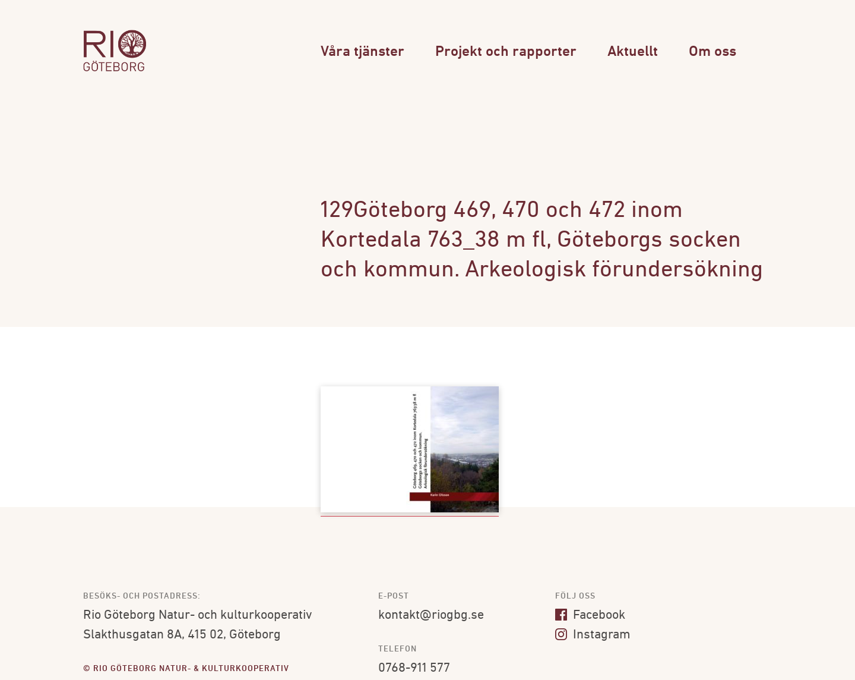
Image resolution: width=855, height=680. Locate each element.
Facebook (590, 615)
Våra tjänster (362, 52)
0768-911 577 (414, 668)
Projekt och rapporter (506, 52)
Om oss (712, 52)
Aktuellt (632, 52)
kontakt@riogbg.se (431, 615)
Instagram (593, 635)
